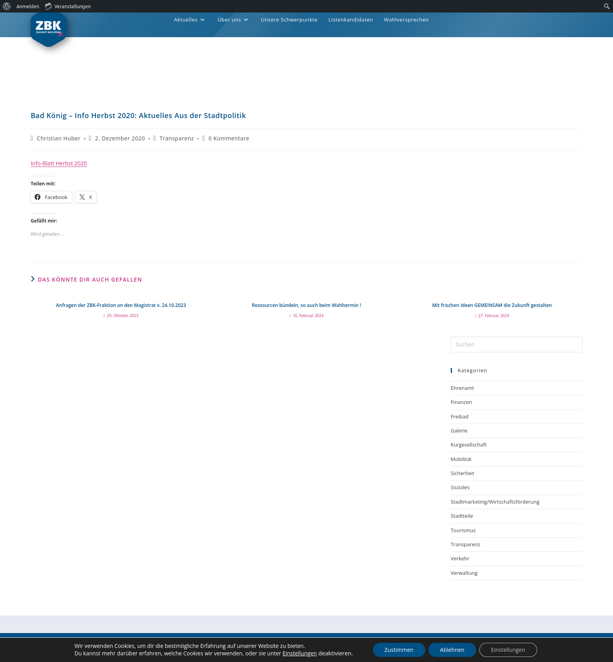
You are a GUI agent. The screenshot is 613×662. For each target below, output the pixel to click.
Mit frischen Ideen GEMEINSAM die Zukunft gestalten (492, 305)
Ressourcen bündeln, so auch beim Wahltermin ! (306, 305)
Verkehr (460, 558)
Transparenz (177, 138)
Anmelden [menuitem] (27, 6)
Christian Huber (59, 138)
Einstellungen (300, 653)
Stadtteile (462, 515)
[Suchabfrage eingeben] (517, 344)
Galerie (459, 430)
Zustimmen (398, 649)
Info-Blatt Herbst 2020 (58, 163)
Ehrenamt (462, 387)
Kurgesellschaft (469, 444)
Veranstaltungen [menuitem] (68, 6)
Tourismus (463, 530)
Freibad (460, 416)
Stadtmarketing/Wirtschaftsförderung (495, 501)
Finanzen (461, 401)
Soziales (460, 487)
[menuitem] (7, 6)
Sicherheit (462, 473)
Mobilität (461, 459)
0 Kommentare (228, 138)
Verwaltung (464, 572)
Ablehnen (452, 649)
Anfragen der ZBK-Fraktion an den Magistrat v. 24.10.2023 (121, 305)
